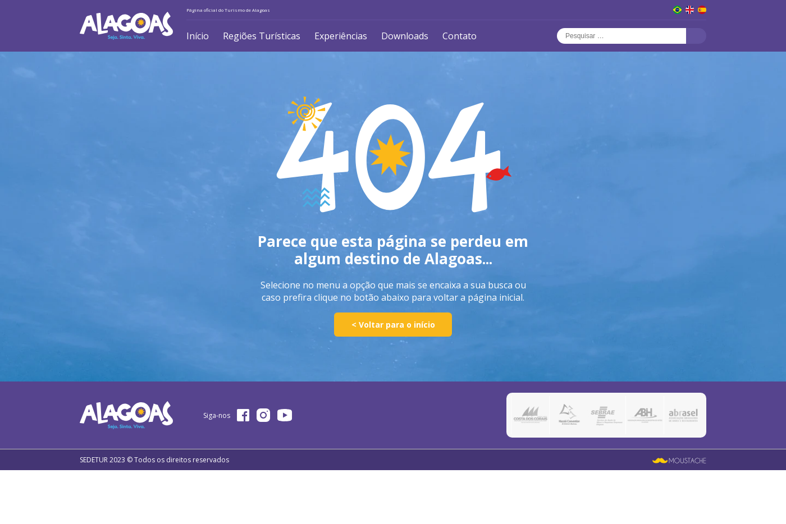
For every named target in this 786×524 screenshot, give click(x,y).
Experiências (340, 36)
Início (197, 36)
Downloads (404, 36)
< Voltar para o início (393, 324)
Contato (459, 36)
